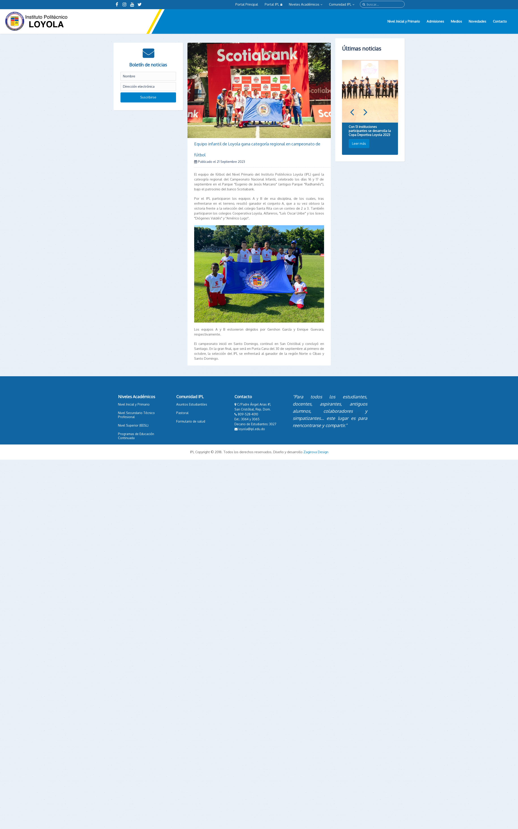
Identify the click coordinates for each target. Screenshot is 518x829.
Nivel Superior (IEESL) (128, 425)
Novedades (477, 21)
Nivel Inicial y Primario (403, 21)
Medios (456, 21)
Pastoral (178, 413)
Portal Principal (246, 4)
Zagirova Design (315, 452)
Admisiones (435, 21)
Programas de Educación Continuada (131, 436)
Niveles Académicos (305, 4)
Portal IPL (273, 4)
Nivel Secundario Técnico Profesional (131, 415)
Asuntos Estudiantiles (187, 404)
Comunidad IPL (341, 4)
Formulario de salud (186, 421)
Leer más (359, 143)
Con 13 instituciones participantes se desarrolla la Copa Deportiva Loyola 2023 (370, 131)
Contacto (500, 21)
